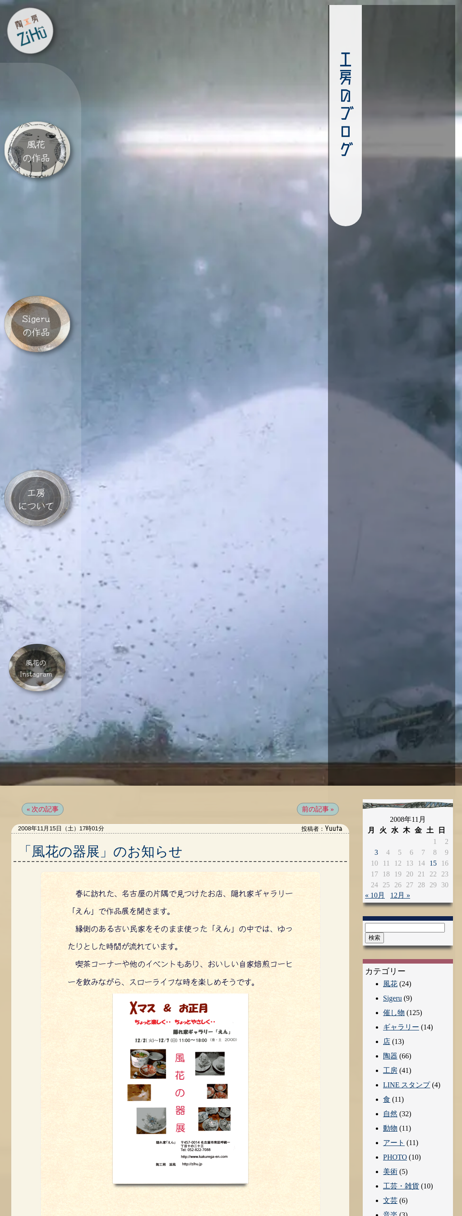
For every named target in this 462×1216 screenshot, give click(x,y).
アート (394, 1093)
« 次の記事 (43, 760)
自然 (390, 1064)
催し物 (394, 963)
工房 (390, 1021)
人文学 (394, 1180)
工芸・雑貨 (401, 1137)
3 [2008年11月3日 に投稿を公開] (376, 803)
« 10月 (375, 846)
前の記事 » (318, 760)
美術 (390, 1122)
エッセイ (397, 1194)
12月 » (400, 846)
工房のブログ (323, 105)
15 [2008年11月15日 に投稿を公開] (433, 814)
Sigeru (392, 949)
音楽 (390, 1165)
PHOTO (395, 1108)
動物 (390, 1079)
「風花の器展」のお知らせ (100, 802)
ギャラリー (401, 978)
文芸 (390, 1151)
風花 (390, 934)
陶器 (390, 1007)
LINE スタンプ (406, 1035)
